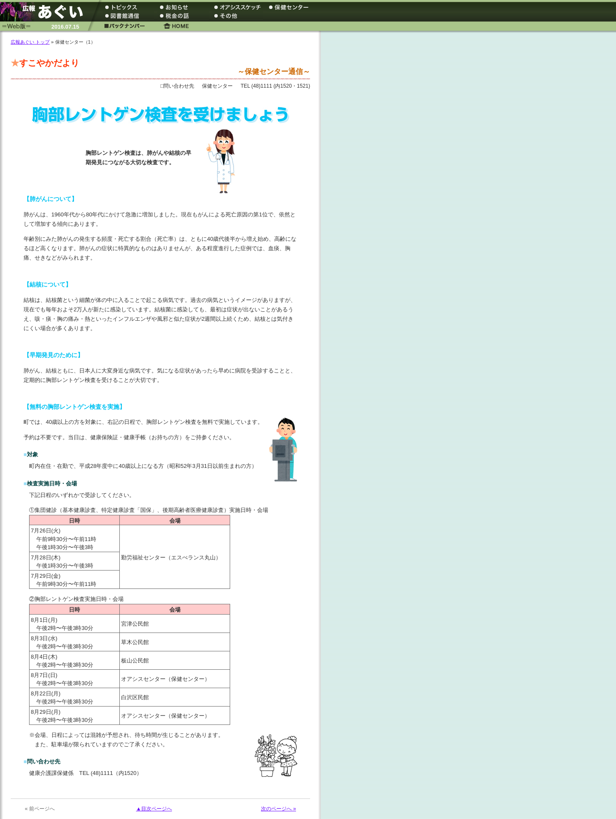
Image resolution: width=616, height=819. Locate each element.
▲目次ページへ (154, 809)
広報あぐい (45, 12)
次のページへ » (278, 809)
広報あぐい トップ (30, 41)
